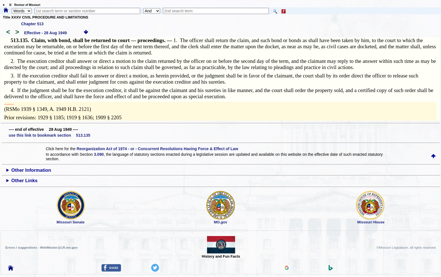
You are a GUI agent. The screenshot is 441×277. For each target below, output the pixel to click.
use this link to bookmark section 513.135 (49, 135)
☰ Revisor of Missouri (23, 4)
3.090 (99, 154)
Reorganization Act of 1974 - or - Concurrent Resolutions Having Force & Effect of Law (157, 148)
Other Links (24, 180)
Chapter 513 (32, 24)
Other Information (31, 170)
